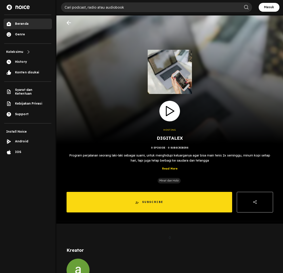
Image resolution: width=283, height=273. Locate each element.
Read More (170, 168)
